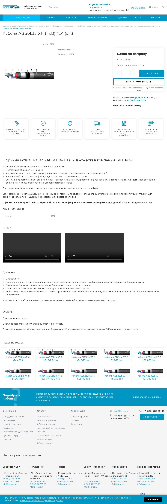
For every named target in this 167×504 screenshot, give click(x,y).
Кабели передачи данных (49, 435)
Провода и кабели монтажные (51, 428)
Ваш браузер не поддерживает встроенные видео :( (32, 248)
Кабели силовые (44, 416)
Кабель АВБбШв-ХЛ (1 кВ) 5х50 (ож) (149, 355)
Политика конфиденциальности (18, 432)
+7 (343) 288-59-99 (99, 4)
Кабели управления (46, 424)
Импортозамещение (12, 424)
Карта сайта (76, 424)
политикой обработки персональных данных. (41, 500)
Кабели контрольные (46, 420)
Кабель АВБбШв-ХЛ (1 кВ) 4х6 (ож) (83, 373)
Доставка (74, 420)
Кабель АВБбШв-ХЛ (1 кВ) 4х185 (17, 355)
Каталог (41, 411)
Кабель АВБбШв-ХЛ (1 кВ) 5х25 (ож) (116, 355)
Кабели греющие (45, 443)
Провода (41, 432)
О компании (9, 411)
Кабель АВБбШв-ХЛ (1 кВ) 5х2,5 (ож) (50, 355)
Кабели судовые (44, 439)
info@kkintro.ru (95, 7)
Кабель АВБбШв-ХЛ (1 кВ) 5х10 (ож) (83, 355)
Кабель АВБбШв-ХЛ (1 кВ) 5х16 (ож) (149, 373)
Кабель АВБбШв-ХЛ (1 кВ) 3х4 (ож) (116, 373)
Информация (77, 411)
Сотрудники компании (13, 416)
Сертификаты (9, 420)
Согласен (153, 499)
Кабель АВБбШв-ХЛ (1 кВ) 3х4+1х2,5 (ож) (50, 373)
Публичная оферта (11, 435)
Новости (7, 439)
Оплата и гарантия (79, 416)
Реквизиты (8, 428)
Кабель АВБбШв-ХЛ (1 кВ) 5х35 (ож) (17, 373)
